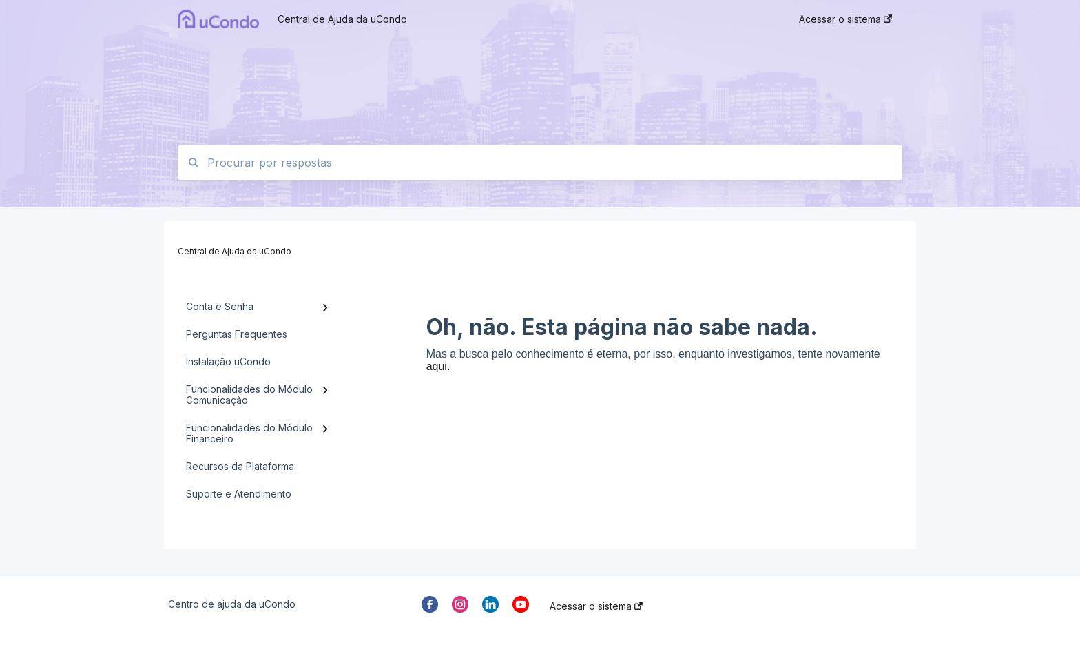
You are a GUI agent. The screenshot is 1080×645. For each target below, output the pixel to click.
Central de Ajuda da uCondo (342, 19)
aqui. (438, 366)
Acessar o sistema (596, 606)
